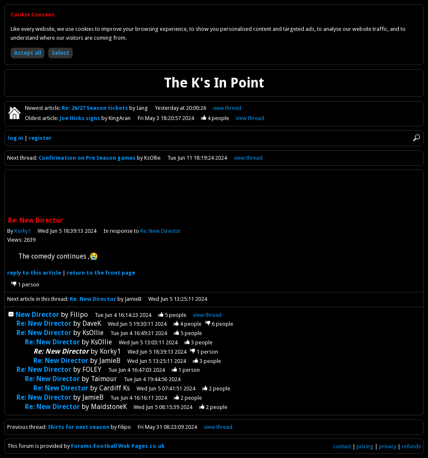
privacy (387, 446)
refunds (411, 446)
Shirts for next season (78, 427)
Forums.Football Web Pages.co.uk (118, 446)
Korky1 (22, 231)
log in (15, 138)
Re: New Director (160, 231)
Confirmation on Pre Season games (87, 158)
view (227, 108)
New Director (37, 315)
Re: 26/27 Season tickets (95, 108)
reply (34, 273)
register (40, 138)
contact (342, 446)
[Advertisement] (214, 194)
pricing (365, 446)
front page (101, 273)
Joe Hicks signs (80, 118)
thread (207, 315)
